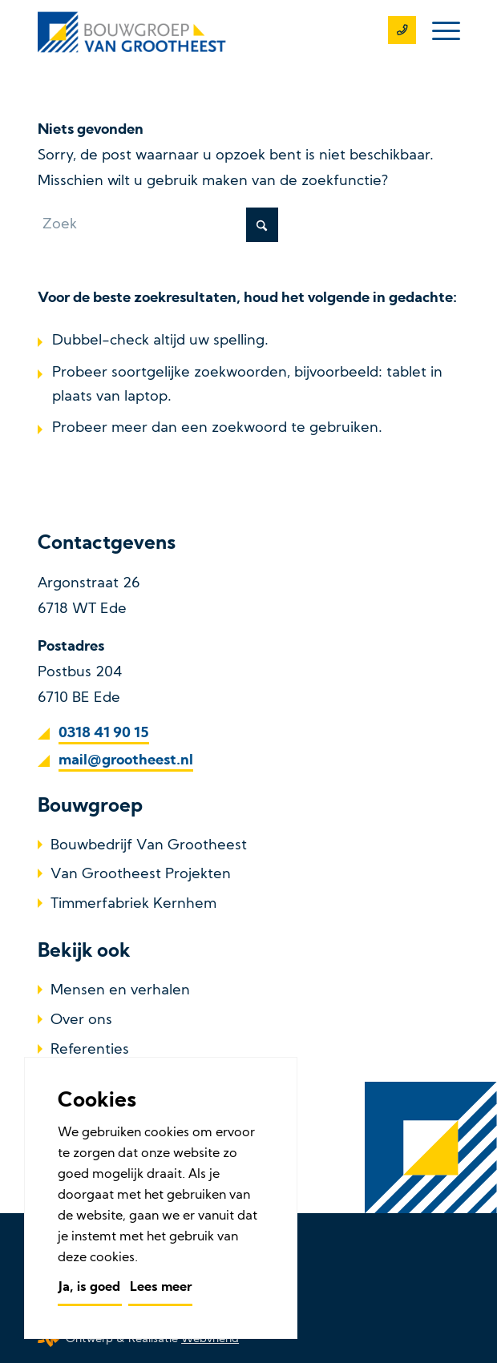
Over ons (81, 1020)
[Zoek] (158, 225)
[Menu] (438, 32)
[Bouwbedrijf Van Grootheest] (207, 32)
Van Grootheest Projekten (141, 874)
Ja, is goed (89, 1287)
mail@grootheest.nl (126, 760)
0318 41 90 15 (104, 733)
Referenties (90, 1050)
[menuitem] (438, 32)
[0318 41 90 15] (394, 32)
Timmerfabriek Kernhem (133, 904)
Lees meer (161, 1287)
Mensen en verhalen (120, 990)
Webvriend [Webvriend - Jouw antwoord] (210, 1339)
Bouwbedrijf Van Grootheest (149, 845)
